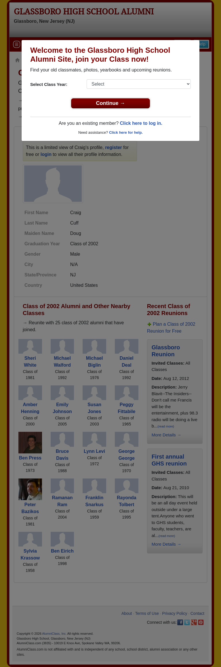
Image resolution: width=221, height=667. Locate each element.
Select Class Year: (48, 84)
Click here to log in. (141, 123)
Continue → (110, 103)
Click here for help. (126, 132)
